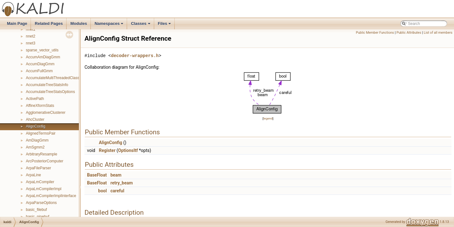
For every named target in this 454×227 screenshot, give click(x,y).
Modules (78, 23)
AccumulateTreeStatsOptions (50, 92)
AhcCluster (35, 119)
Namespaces (110, 25)
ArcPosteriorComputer (44, 161)
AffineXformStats (40, 105)
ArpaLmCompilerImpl (43, 189)
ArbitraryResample (41, 154)
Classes (141, 25)
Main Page (17, 23)
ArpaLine (33, 175)
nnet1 (30, 29)
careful (117, 190)
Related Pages (49, 23)
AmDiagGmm (37, 140)
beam (115, 175)
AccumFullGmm (39, 71)
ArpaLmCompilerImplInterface (51, 196)
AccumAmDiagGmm (43, 57)
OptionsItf (128, 150)
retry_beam (121, 182)
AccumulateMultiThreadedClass (52, 78)
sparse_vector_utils (42, 50)
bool (102, 190)
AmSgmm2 (35, 147)
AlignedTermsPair (40, 133)
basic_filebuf (36, 209)
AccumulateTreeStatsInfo (47, 85)
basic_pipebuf (37, 216)
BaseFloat (97, 175)
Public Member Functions (375, 33)
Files (165, 25)
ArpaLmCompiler (40, 182)
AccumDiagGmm (40, 64)
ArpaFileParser (38, 168)
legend (267, 118)
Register (107, 150)
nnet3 (30, 43)
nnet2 (30, 36)
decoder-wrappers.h (135, 56)
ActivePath (35, 98)
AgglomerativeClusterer (45, 112)
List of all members (438, 33)
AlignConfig (35, 126)
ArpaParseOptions (41, 203)
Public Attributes (408, 33)
